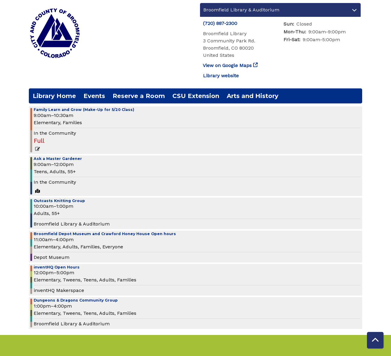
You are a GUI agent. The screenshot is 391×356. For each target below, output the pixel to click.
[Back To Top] (375, 340)
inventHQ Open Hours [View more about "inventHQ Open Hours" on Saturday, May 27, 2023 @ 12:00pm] (57, 267)
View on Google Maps (227, 65)
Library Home (54, 96)
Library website (221, 75)
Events (94, 96)
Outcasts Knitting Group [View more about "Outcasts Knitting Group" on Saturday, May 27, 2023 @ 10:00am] (59, 201)
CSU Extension (195, 96)
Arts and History (252, 96)
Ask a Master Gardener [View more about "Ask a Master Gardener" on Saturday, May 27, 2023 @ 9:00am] (58, 159)
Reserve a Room (139, 96)
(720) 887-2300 (220, 23)
